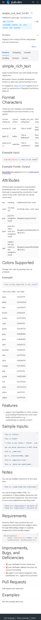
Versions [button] (15, 58)
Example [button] (27, 52)
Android (15, 25)
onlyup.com (26, 18)
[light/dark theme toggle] (37, 2)
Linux (25, 25)
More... (34, 47)
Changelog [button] (16, 52)
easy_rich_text (20, 86)
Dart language (9, 618)
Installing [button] (5, 58)
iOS (20, 25)
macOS (5, 28)
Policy (33, 618)
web (11, 28)
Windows (17, 28)
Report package (23, 618)
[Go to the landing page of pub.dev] (14, 2)
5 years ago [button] (14, 18)
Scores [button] (25, 58)
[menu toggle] (3, 2)
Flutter (10, 21)
